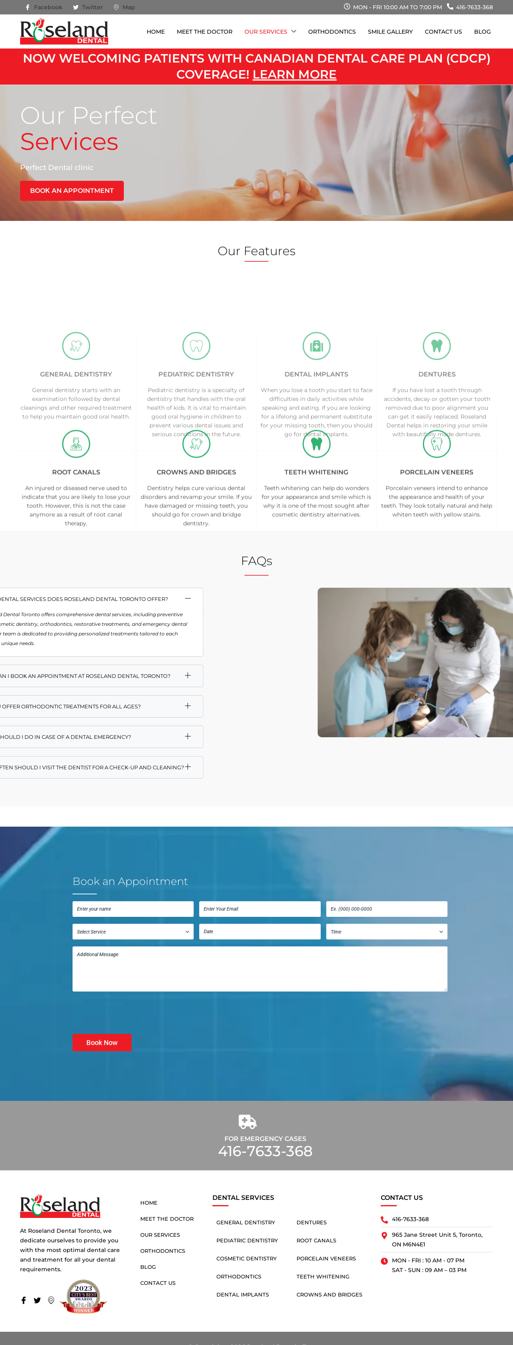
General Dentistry (76, 437)
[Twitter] (40, 1301)
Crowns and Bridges (329, 1294)
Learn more (294, 74)
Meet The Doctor (204, 31)
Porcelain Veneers (326, 1258)
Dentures (437, 437)
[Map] (53, 1301)
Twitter (88, 7)
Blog (482, 31)
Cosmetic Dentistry (246, 1258)
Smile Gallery (390, 31)
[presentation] (208, 982)
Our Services (270, 32)
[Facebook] (26, 1301)
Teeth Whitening (323, 1276)
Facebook (44, 7)
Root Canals (316, 1240)
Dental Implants (316, 437)
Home (156, 31)
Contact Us (443, 31)
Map (124, 7)
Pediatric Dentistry (196, 437)
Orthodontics (332, 31)
